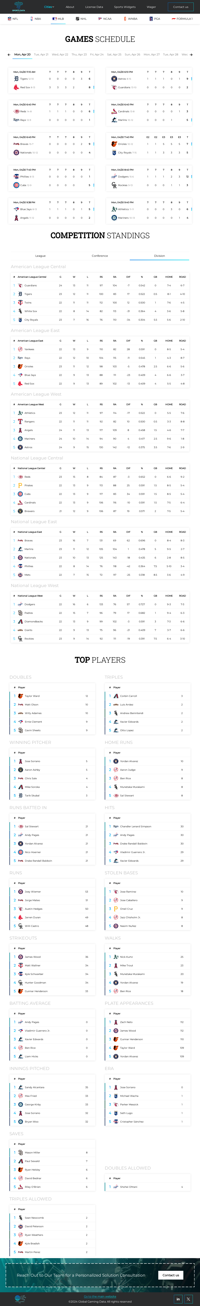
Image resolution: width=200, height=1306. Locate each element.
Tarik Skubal (32, 795)
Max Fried (31, 1095)
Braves (29, 540)
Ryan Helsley (32, 1169)
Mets (27, 574)
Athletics (30, 413)
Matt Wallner (33, 965)
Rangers (30, 421)
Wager (151, 7)
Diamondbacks (34, 621)
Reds (27, 476)
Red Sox (29, 383)
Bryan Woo (31, 1121)
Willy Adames (33, 713)
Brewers (30, 511)
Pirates (29, 485)
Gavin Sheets (33, 730)
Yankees (29, 349)
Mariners (30, 438)
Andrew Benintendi (131, 713)
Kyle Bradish (32, 1243)
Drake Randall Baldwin (38, 860)
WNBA (130, 19)
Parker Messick (129, 1104)
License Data (94, 7)
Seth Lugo (126, 1113)
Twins (28, 302)
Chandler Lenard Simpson (135, 826)
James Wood (33, 956)
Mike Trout (126, 965)
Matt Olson (31, 704)
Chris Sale (31, 778)
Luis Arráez (126, 704)
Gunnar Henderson (36, 991)
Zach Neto (126, 1022)
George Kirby (33, 1104)
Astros (28, 447)
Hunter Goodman (35, 982)
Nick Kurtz (126, 956)
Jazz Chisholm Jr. (130, 917)
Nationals (30, 557)
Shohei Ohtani (128, 1186)
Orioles (29, 366)
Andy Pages (32, 835)
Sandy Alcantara (34, 1087)
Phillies (29, 566)
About (70, 7)
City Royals (31, 319)
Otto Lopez (127, 730)
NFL (12, 19)
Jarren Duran (33, 917)
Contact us (180, 7)
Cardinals (30, 502)
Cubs (28, 494)
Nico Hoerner (33, 852)
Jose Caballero (129, 900)
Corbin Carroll (128, 696)
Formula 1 (182, 18)
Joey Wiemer (33, 891)
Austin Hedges (33, 908)
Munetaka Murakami (132, 787)
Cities (49, 7)
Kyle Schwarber (34, 974)
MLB (58, 19)
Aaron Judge (127, 769)
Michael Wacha (129, 1095)
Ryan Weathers (34, 1234)
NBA (35, 19)
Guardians (31, 285)
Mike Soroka (32, 787)
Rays (27, 357)
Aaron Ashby (32, 769)
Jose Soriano (32, 761)
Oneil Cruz (126, 908)
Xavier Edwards (129, 721)
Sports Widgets (125, 7)
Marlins (29, 549)
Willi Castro (32, 926)
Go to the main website (100, 1296)
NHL (81, 19)
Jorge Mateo (32, 900)
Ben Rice (125, 778)
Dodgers (30, 604)
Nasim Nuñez (128, 926)
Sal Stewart (127, 795)
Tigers (28, 294)
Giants (28, 630)
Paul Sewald (32, 1161)
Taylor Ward (32, 696)
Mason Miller (32, 1152)
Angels (29, 430)
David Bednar (33, 1178)
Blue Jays (30, 375)
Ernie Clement (33, 721)
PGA (154, 19)
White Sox (31, 311)
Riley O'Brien (33, 1186)
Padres (29, 612)
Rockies (29, 638)
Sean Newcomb (34, 1217)
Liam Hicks (31, 1056)
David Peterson (34, 1226)
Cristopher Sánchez (132, 1121)
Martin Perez (32, 1252)
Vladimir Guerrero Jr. (132, 852)
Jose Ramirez (128, 891)
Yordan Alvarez (129, 761)
